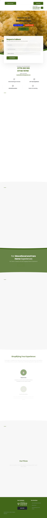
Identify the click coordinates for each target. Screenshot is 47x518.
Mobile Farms (34, 505)
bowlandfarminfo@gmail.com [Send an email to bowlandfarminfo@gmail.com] (23, 75)
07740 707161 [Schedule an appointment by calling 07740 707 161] (23, 71)
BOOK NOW (38, 3)
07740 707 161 (35, 9)
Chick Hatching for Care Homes (36, 508)
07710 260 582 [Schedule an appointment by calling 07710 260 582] (23, 68)
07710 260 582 (36, 7)
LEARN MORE (23, 29)
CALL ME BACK (12, 59)
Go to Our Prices (10, 3)
